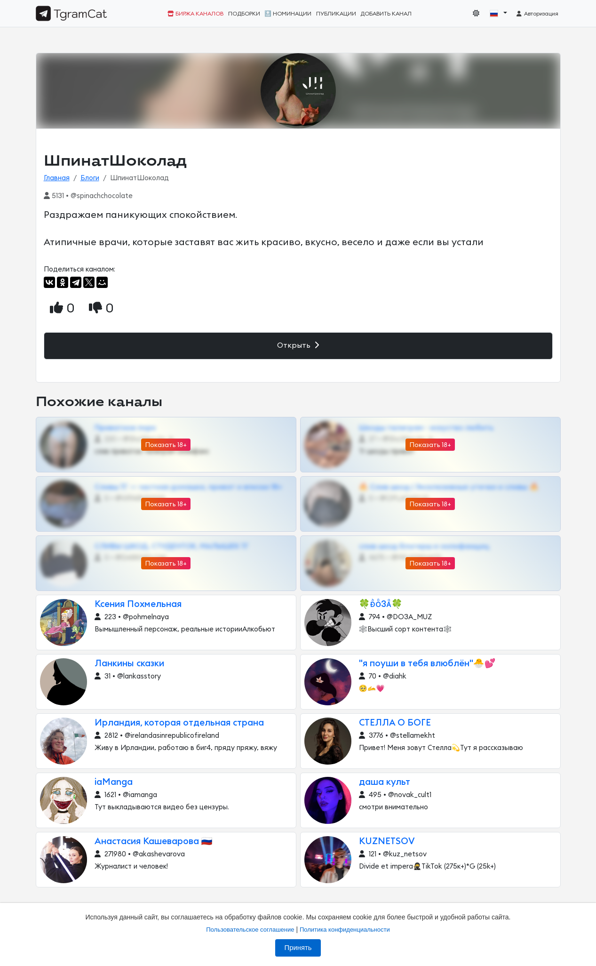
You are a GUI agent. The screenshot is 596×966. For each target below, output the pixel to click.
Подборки (244, 13)
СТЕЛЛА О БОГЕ (395, 723)
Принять (298, 947)
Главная (57, 178)
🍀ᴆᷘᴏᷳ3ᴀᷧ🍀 (381, 604)
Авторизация (537, 13)
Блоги (89, 178)
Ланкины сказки (129, 663)
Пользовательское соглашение (250, 929)
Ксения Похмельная (138, 604)
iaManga (114, 782)
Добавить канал (386, 13)
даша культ (384, 782)
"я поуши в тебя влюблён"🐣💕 (427, 663)
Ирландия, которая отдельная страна (179, 723)
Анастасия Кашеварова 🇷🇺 (154, 841)
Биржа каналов (195, 13)
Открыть (298, 345)
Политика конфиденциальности (345, 929)
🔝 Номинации (287, 13)
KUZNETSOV (387, 841)
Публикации (336, 13)
